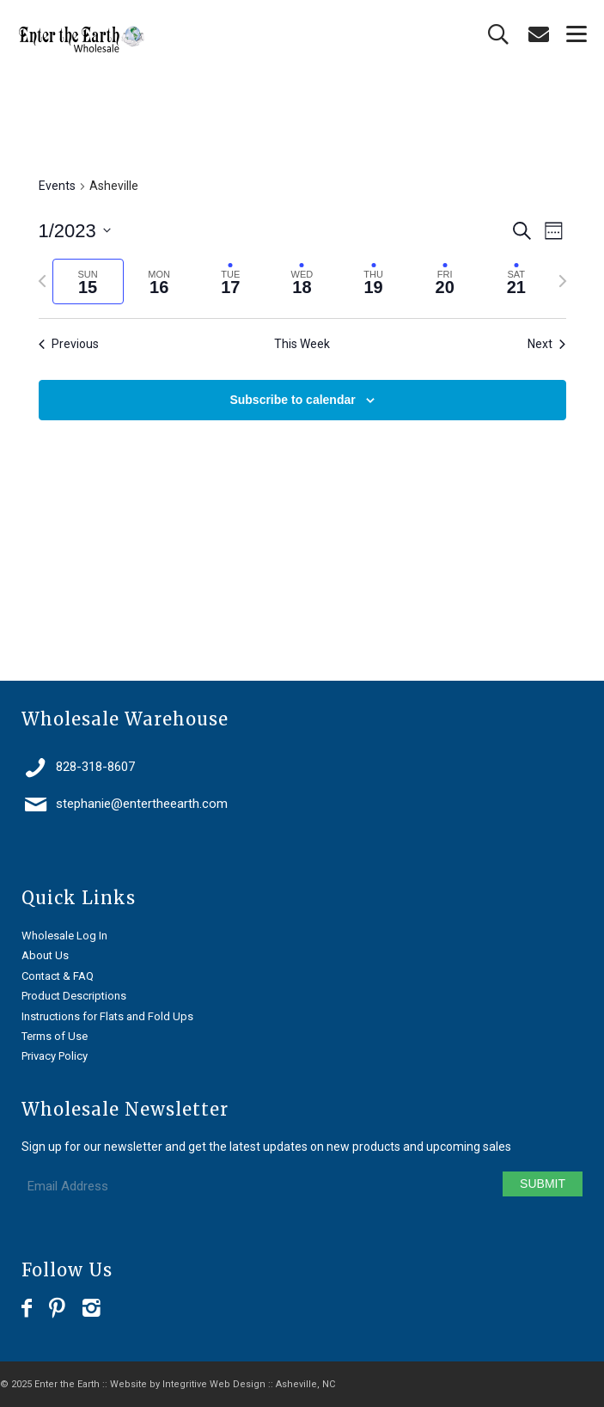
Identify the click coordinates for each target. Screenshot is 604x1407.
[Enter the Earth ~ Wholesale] (245, 39)
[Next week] (562, 281)
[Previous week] (42, 281)
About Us (45, 955)
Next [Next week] (546, 344)
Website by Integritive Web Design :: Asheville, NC (222, 1384)
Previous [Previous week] (69, 344)
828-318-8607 (95, 766)
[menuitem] (568, 34)
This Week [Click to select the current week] (302, 344)
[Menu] (568, 34)
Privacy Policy (54, 1055)
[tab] (88, 281)
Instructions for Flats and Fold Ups (107, 1016)
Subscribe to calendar (292, 400)
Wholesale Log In (64, 935)
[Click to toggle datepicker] (75, 231)
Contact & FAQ (57, 976)
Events (57, 186)
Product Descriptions (73, 995)
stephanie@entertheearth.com (142, 803)
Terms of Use (54, 1036)
